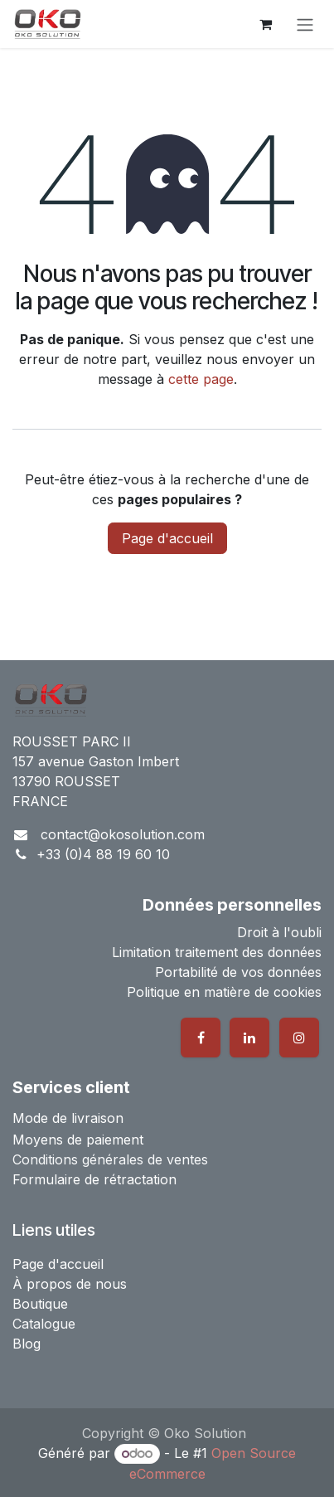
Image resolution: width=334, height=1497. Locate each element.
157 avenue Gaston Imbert (95, 761)
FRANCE (40, 801)
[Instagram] (299, 1037)
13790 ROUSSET (66, 781)
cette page (201, 379)
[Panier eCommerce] (265, 24)
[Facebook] (200, 1037)
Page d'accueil (167, 538)
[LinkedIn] (249, 1037)
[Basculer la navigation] (305, 24)
